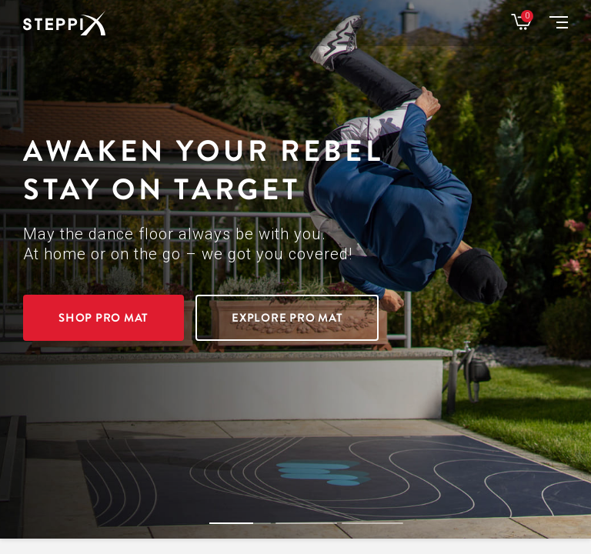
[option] (295, 269)
